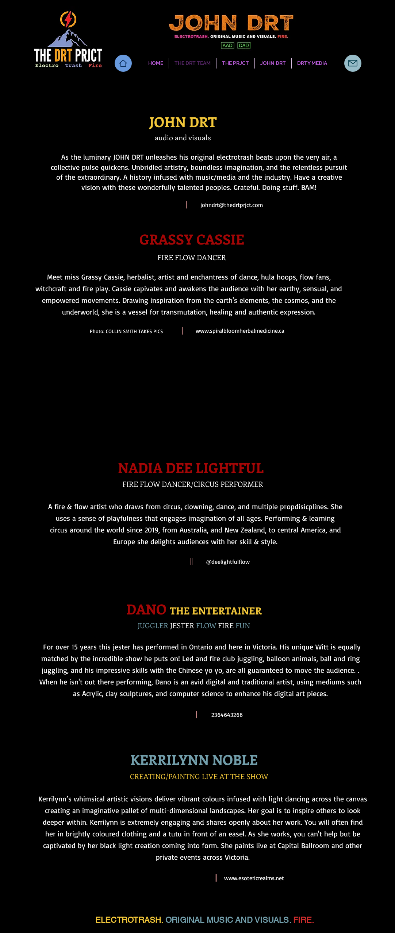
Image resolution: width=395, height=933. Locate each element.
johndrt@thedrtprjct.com (231, 204)
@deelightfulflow (228, 561)
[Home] (123, 63)
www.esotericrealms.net (254, 878)
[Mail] (352, 63)
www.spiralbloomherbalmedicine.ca (240, 330)
